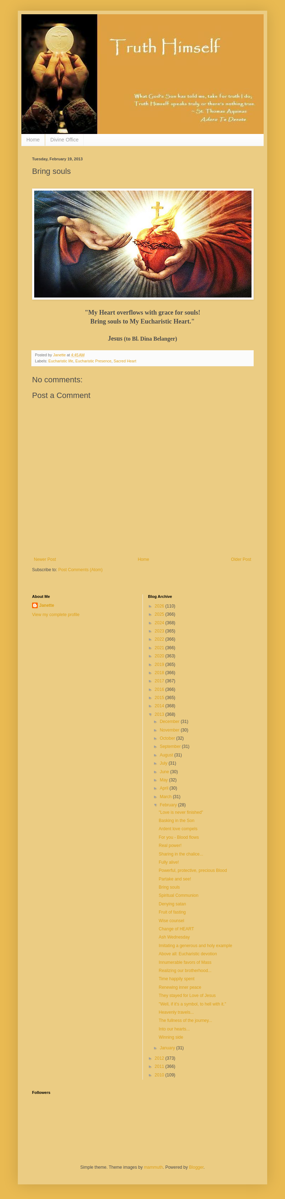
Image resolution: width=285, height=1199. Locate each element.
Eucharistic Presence (93, 361)
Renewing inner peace (180, 987)
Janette (46, 605)
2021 (160, 647)
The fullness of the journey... (185, 1020)
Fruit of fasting (172, 912)
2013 (160, 714)
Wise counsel (171, 920)
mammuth (153, 1167)
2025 (160, 614)
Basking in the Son (176, 820)
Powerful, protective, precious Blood (193, 870)
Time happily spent (176, 978)
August (167, 755)
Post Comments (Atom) (80, 569)
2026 (160, 606)
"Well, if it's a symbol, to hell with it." (192, 1004)
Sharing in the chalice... (181, 854)
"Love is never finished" (181, 812)
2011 (160, 1066)
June (165, 771)
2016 (160, 689)
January (168, 1047)
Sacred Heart (125, 361)
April (164, 788)
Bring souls (169, 887)
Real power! (170, 845)
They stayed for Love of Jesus (187, 995)
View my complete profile (55, 614)
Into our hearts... (174, 1029)
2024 (160, 622)
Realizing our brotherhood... (185, 970)
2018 (160, 672)
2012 (160, 1058)
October (168, 738)
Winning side (171, 1037)
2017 (160, 680)
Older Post (241, 559)
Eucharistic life (60, 361)
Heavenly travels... (176, 1012)
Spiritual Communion (178, 895)
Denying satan (172, 903)
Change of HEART (176, 928)
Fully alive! (169, 862)
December (170, 721)
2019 (160, 664)
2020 (160, 655)
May (164, 779)
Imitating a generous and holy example (195, 945)
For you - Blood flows (179, 837)
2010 (160, 1075)
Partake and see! (175, 879)
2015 (160, 697)
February (169, 804)
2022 (160, 639)
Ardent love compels (178, 828)
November (170, 730)
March (166, 796)
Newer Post (45, 559)
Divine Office (64, 140)
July (164, 763)
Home (33, 140)
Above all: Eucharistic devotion (188, 953)
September (171, 746)
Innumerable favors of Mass (185, 962)
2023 (160, 631)
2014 (160, 705)
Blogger (196, 1167)
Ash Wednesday (174, 937)
